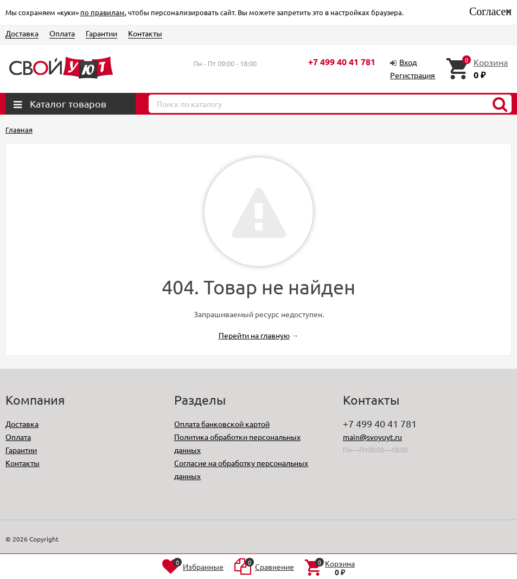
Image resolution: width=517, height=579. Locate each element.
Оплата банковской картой (222, 424)
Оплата (62, 33)
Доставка (22, 33)
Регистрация (412, 75)
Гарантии (101, 33)
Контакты (145, 33)
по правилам (102, 12)
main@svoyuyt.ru (372, 437)
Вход (408, 62)
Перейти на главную (254, 335)
